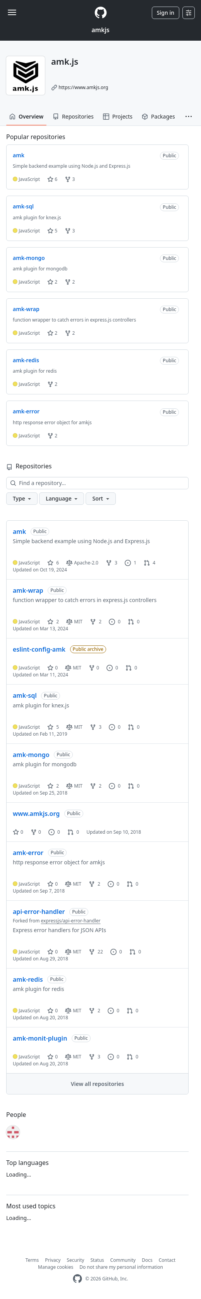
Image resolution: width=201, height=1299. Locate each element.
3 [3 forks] (111, 562)
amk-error (28, 852)
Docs (147, 1260)
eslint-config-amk (39, 649)
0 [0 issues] (114, 621)
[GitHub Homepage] (77, 1279)
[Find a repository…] (97, 483)
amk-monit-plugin (40, 1038)
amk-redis (28, 979)
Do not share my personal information (121, 1267)
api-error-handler (39, 911)
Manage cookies (55, 1267)
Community (123, 1260)
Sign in (165, 12)
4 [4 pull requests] (149, 562)
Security (75, 1260)
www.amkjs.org (36, 813)
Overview (26, 116)
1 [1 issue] (130, 562)
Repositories (73, 116)
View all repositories (97, 1083)
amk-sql (25, 695)
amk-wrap (28, 590)
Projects (117, 116)
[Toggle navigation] (12, 12)
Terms (32, 1260)
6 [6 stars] (53, 562)
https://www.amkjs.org (83, 87)
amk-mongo (31, 754)
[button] (188, 117)
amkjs (100, 30)
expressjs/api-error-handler (71, 920)
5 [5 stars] (53, 727)
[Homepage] (100, 12)
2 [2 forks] (95, 621)
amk (19, 531)
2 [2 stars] (53, 621)
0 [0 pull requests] (133, 621)
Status (97, 1260)
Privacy (52, 1260)
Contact (167, 1260)
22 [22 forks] (96, 951)
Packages (158, 116)
